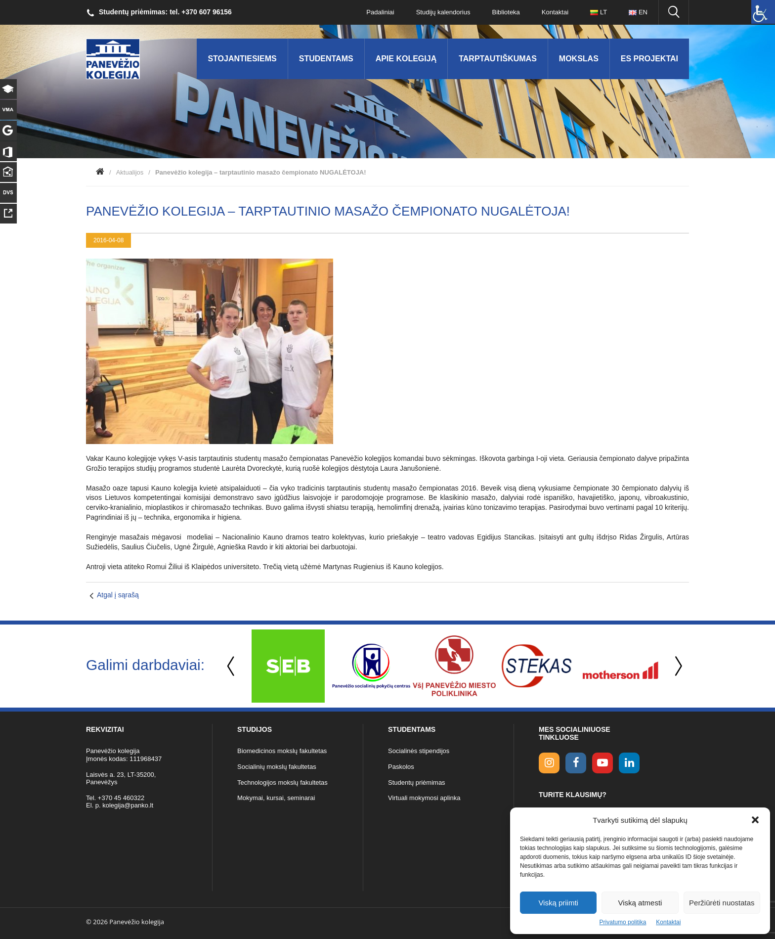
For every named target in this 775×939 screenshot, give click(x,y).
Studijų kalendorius (443, 12)
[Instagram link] (549, 763)
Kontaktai (668, 922)
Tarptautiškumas (498, 58)
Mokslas (579, 58)
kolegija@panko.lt (127, 805)
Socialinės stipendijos (418, 751)
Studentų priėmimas (416, 782)
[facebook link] (575, 763)
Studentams (326, 58)
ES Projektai (649, 58)
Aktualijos (130, 172)
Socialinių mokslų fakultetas (276, 766)
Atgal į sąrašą (118, 595)
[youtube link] (602, 763)
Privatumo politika (623, 922)
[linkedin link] (629, 763)
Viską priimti (558, 902)
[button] (755, 820)
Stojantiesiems (242, 58)
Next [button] (676, 666)
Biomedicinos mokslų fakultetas (282, 751)
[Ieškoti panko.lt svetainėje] (673, 12)
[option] (288, 666)
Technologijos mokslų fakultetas (282, 782)
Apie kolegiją (406, 58)
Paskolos (401, 766)
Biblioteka (505, 12)
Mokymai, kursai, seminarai (276, 798)
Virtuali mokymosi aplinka (424, 798)
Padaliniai (380, 12)
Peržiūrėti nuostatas (722, 902)
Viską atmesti (640, 902)
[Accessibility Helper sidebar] (763, 12)
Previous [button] (231, 666)
